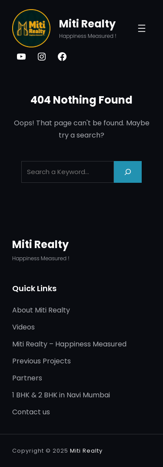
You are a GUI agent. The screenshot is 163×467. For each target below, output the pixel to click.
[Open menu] (142, 28)
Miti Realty (87, 24)
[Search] (128, 171)
